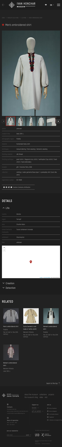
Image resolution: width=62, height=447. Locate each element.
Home (3, 17)
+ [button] (4, 248)
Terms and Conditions (46, 443)
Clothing (23, 17)
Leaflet (41, 277)
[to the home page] (10, 395)
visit (46, 397)
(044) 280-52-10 (24, 411)
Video (41, 397)
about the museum (31, 394)
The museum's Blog (31, 397)
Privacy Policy (37, 443)
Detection (11, 287)
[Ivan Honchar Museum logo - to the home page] (26, 5)
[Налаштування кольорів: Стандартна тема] (46, 5)
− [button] (4, 250)
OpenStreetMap (47, 277)
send (27, 435)
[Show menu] (58, 5)
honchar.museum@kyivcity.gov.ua (17, 413)
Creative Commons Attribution (16, 187)
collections (43, 394)
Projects (51, 394)
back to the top (52, 383)
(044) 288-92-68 (17, 411)
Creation (10, 283)
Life (8, 207)
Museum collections (13, 17)
